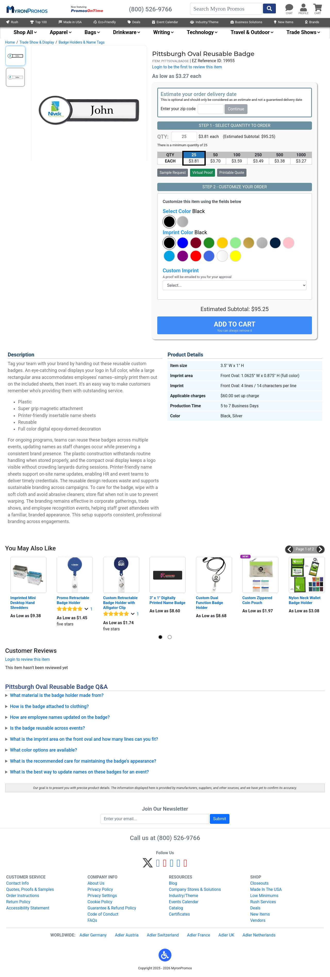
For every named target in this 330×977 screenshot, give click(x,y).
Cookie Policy (100, 901)
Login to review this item (27, 659)
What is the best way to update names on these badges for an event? (79, 772)
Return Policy (18, 901)
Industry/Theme (204, 22)
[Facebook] (157, 865)
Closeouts (259, 883)
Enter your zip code (178, 108)
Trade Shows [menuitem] (301, 32)
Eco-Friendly (105, 22)
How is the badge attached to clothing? (49, 706)
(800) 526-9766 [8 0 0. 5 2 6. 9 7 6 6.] (178, 838)
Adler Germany (92, 935)
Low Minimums (264, 895)
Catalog (176, 908)
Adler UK (226, 935)
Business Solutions (246, 22)
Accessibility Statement (27, 908)
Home (10, 42)
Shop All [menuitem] (23, 32)
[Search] (226, 9)
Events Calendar (184, 901)
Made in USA (70, 22)
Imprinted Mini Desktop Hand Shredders (23, 603)
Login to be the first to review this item (187, 66)
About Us (96, 883)
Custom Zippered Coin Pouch (257, 600)
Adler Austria (127, 935)
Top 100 (38, 22)
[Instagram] (171, 865)
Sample (173, 172)
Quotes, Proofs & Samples (30, 889)
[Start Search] (269, 8)
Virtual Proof (202, 172)
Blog (173, 883)
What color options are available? (43, 750)
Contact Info (17, 883)
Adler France (198, 935)
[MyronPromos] (26, 9)
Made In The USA (266, 889)
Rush (12, 22)
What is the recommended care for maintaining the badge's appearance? (83, 761)
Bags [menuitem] (90, 32)
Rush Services (263, 901)
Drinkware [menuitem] (124, 32)
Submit (219, 818)
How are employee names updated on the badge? (60, 717)
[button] (169, 221)
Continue (236, 109)
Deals (134, 22)
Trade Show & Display (36, 42)
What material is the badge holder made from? (57, 695)
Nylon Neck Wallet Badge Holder (305, 600)
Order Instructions (22, 895)
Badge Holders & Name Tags (81, 42)
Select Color (184, 211)
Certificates (179, 914)
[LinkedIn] (178, 865)
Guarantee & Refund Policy (112, 908)
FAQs (92, 920)
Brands (312, 22)
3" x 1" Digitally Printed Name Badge (167, 600)
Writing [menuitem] (161, 32)
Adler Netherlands (259, 935)
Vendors (258, 920)
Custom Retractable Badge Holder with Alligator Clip (120, 603)
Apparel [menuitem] (59, 32)
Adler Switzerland (163, 935)
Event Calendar (165, 22)
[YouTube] (185, 865)
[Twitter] (147, 865)
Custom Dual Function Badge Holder (210, 603)
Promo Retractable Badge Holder (73, 600)
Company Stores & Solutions (195, 889)
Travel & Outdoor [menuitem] (249, 32)
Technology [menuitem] (200, 32)
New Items (283, 22)
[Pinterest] (164, 865)
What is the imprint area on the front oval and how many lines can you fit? (84, 739)
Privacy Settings (102, 895)
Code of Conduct (103, 914)
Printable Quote (231, 172)
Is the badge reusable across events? (47, 728)
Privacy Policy (100, 889)
